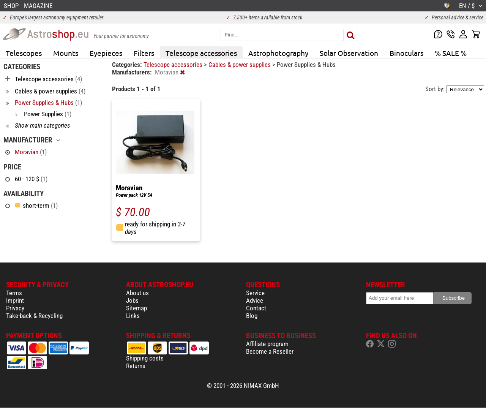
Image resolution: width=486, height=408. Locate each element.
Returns (135, 366)
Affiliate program (267, 344)
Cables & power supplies (240, 64)
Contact (256, 308)
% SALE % (451, 52)
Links (133, 315)
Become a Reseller (269, 351)
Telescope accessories (201, 52)
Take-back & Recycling (34, 315)
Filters (144, 52)
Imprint (15, 300)
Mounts (65, 52)
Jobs (132, 300)
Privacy (15, 308)
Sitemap (136, 308)
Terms (14, 293)
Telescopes (24, 52)
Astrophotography (278, 52)
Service (255, 293)
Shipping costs (145, 358)
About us (137, 293)
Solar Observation (349, 52)
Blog (251, 315)
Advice (254, 300)
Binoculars (406, 52)
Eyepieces (106, 52)
